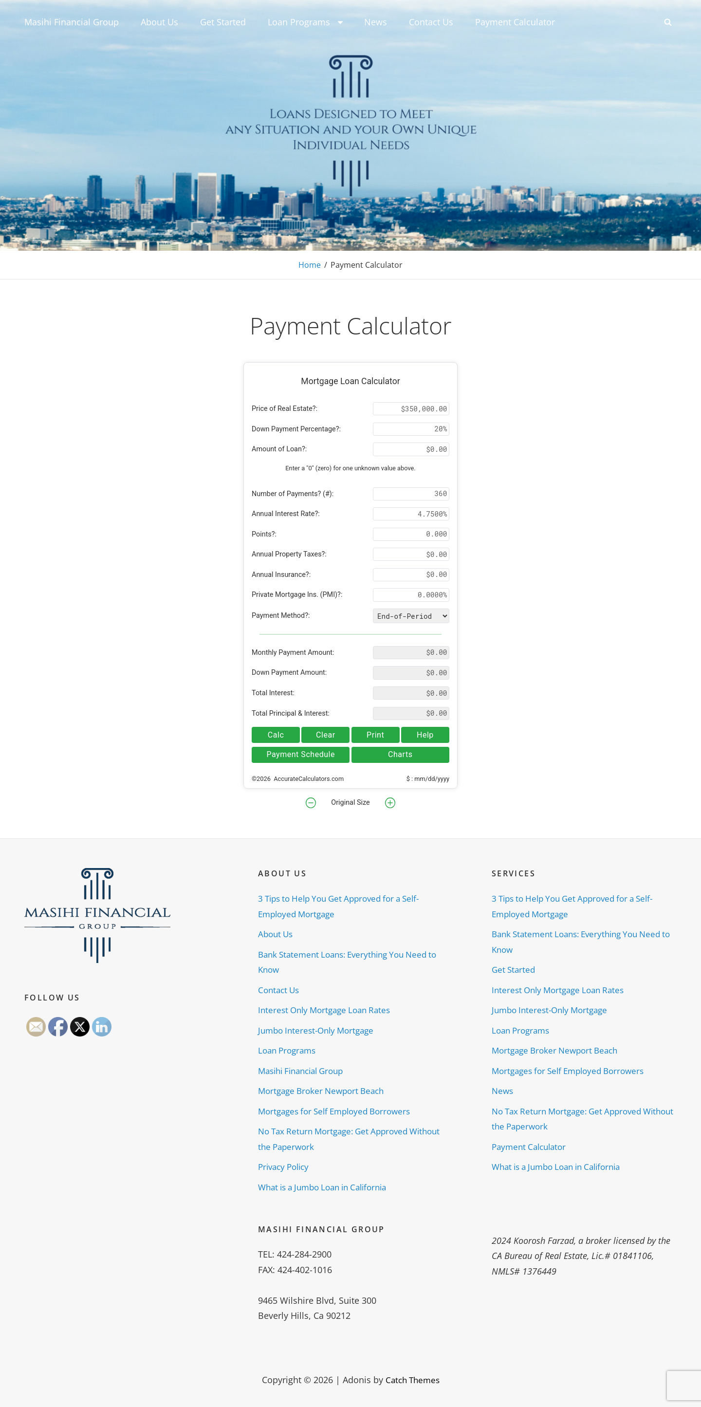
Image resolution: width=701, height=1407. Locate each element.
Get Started (223, 22)
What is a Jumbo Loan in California (329, 1186)
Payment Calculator (515, 22)
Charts (400, 754)
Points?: (264, 534)
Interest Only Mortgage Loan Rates (328, 1010)
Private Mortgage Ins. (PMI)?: (297, 595)
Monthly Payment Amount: (293, 652)
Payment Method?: (281, 615)
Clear (325, 734)
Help (425, 734)
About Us (159, 22)
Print (375, 734)
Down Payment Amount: (289, 672)
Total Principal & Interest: (291, 713)
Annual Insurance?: (281, 575)
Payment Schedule (300, 754)
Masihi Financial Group (71, 22)
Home (309, 264)
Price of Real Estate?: (284, 409)
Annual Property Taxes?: (289, 554)
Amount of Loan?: (279, 449)
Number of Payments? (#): (292, 493)
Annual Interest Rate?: (286, 514)
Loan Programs (306, 22)
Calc (276, 734)
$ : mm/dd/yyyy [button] (427, 778)
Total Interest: (273, 693)
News (375, 22)
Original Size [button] (350, 802)
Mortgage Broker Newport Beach (325, 1090)
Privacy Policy (286, 1166)
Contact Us (431, 22)
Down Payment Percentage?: (296, 429)
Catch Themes (413, 1380)
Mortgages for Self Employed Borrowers (340, 1110)
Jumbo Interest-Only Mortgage (320, 1030)
